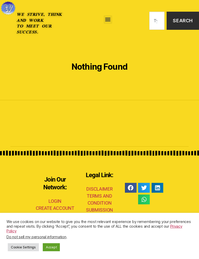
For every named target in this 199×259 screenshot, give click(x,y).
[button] (108, 19)
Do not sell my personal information (36, 237)
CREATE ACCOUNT (55, 208)
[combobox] (157, 21)
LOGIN (54, 201)
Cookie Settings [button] (23, 247)
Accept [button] (51, 247)
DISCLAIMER (99, 189)
